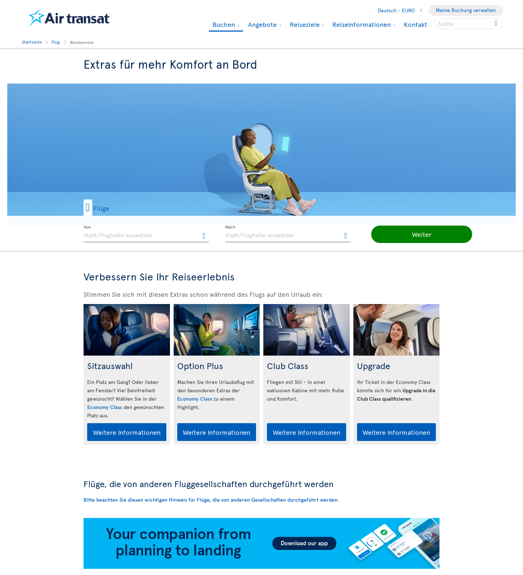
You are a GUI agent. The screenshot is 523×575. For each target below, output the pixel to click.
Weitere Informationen (127, 432)
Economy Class (104, 407)
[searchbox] (468, 23)
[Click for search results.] (496, 23)
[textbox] (146, 234)
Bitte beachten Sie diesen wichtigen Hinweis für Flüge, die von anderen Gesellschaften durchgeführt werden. (211, 499)
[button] (109, 207)
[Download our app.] (261, 566)
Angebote (261, 24)
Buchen (223, 25)
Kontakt (415, 24)
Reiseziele (303, 24)
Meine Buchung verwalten (466, 10)
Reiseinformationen (361, 24)
